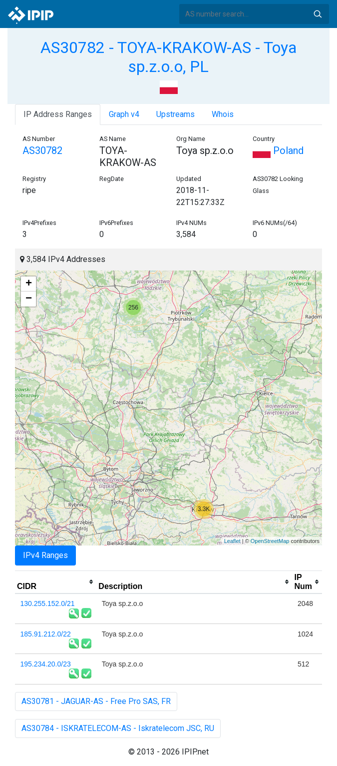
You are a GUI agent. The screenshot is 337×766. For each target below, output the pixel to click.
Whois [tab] (223, 114)
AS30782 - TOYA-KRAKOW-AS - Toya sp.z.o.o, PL (168, 57)
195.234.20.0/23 (45, 664)
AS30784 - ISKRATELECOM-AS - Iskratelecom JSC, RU (117, 728)
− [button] (28, 299)
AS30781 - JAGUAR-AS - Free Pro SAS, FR (96, 701)
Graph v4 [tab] (124, 114)
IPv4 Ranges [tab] (45, 555)
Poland (278, 150)
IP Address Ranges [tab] (57, 114)
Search (317, 14)
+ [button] (28, 284)
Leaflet (232, 541)
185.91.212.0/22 (45, 634)
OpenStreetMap (270, 541)
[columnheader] (55, 582)
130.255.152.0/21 (47, 604)
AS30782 (42, 150)
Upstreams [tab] (175, 114)
